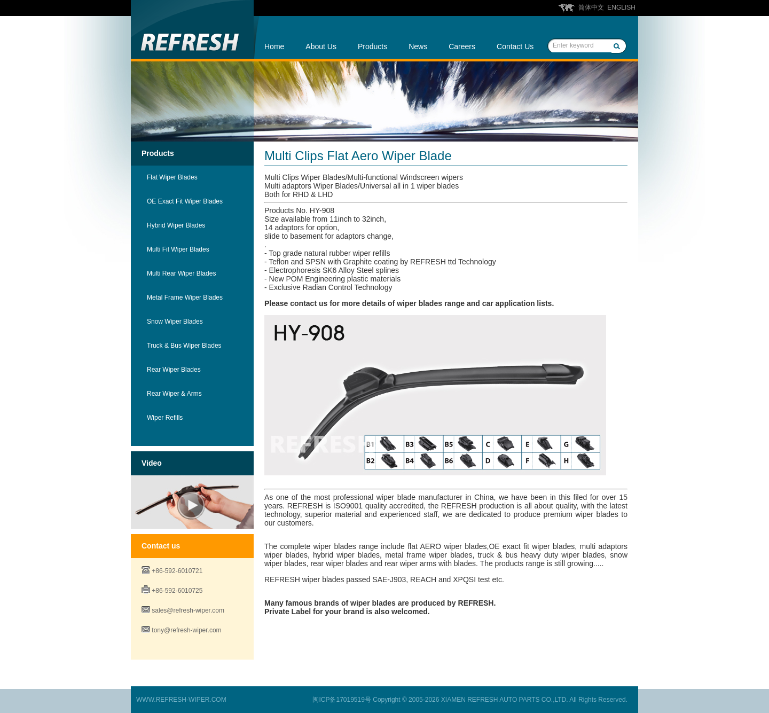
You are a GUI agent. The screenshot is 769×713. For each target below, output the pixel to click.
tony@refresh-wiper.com (186, 630)
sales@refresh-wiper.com (188, 610)
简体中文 (591, 7)
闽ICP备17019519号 (341, 699)
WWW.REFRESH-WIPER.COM (181, 699)
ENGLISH (621, 7)
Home (274, 46)
